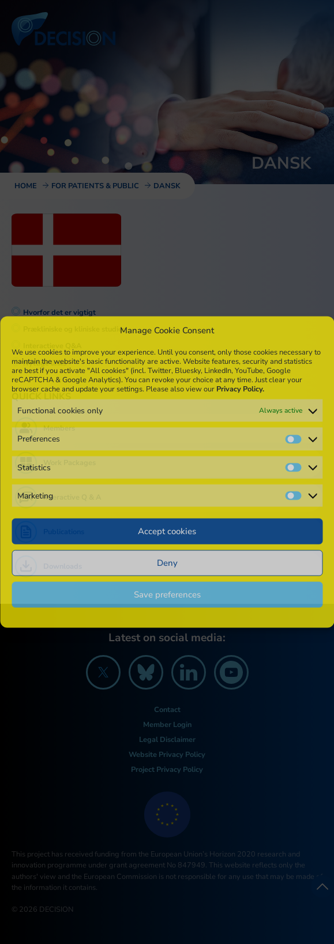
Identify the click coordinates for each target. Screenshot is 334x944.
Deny (167, 563)
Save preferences (167, 594)
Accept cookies (167, 531)
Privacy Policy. (240, 389)
